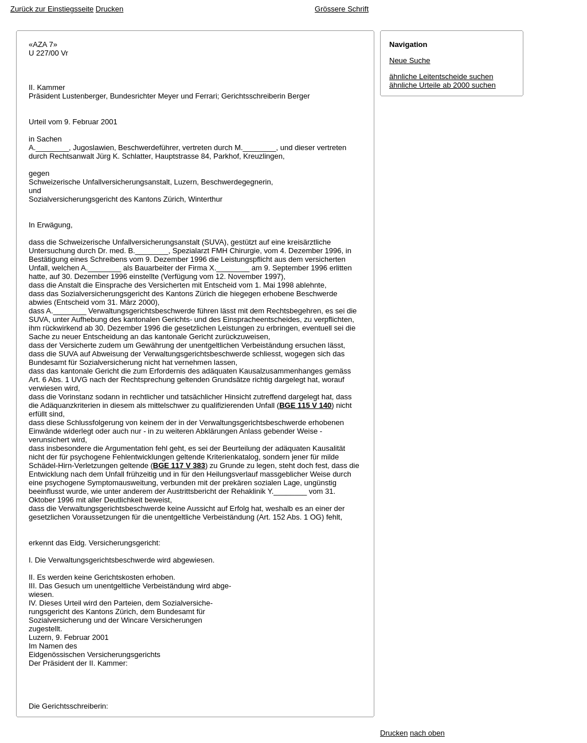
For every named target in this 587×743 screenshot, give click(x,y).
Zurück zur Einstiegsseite (51, 9)
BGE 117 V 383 (179, 465)
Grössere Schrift (342, 9)
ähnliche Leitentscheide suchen (441, 76)
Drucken (109, 9)
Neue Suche (410, 60)
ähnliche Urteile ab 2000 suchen (442, 85)
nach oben (427, 733)
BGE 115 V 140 (305, 405)
